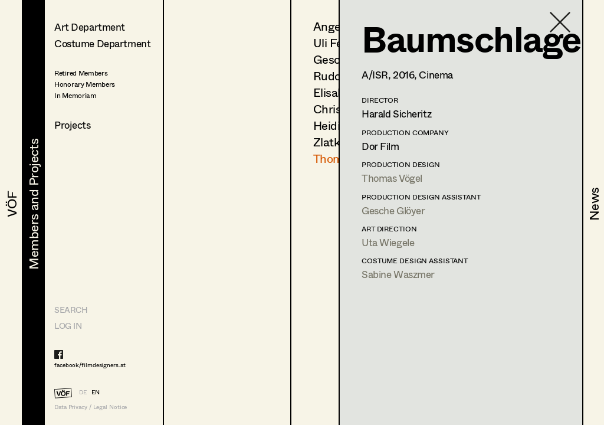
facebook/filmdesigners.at (90, 365)
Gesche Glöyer (393, 210)
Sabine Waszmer (398, 274)
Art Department (89, 27)
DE (83, 392)
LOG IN (67, 325)
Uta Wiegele (388, 242)
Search (70, 309)
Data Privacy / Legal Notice (90, 407)
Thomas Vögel (392, 178)
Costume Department (102, 43)
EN (95, 392)
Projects (72, 125)
